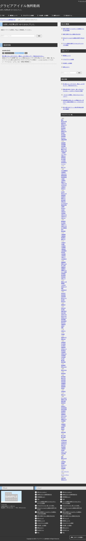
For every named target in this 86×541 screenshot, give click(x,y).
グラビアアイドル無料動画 (20, 6)
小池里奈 (63, 246)
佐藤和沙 (63, 267)
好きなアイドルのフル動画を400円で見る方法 (73, 38)
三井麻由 (63, 425)
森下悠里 (63, 437)
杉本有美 (63, 295)
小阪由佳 (63, 249)
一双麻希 (63, 152)
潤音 (62, 288)
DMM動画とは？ (41, 497)
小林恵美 (63, 255)
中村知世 (63, 357)
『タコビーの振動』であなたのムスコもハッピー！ (73, 95)
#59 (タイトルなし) (42, 492)
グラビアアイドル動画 (28, 15)
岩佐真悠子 (64, 162)
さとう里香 (64, 272)
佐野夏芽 (63, 273)
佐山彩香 (63, 275)
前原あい (63, 406)
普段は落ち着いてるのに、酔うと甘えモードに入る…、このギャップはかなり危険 (73, 90)
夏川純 (62, 360)
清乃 (62, 229)
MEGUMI (63, 432)
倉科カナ (63, 239)
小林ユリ (63, 257)
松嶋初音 (63, 414)
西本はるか (64, 367)
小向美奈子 (64, 259)
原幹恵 (62, 388)
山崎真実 (63, 448)
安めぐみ (63, 445)
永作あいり (64, 349)
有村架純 (63, 136)
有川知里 (63, 134)
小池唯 (62, 244)
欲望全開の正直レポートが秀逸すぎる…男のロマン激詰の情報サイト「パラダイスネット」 (73, 102)
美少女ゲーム (69, 15)
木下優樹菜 (64, 228)
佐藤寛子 (63, 268)
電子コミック (40, 518)
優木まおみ (64, 458)
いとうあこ (64, 154)
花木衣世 (63, 381)
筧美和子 (63, 197)
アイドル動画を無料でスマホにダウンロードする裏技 (73, 44)
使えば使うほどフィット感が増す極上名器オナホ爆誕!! (73, 108)
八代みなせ (64, 442)
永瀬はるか (64, 353)
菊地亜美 (63, 221)
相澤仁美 (63, 123)
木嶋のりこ (64, 224)
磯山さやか (64, 149)
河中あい (63, 208)
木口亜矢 (63, 223)
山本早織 (63, 453)
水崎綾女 (63, 424)
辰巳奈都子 (64, 321)
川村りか (63, 218)
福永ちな (63, 394)
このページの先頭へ (78, 537)
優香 (62, 457)
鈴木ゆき (63, 301)
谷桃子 (62, 326)
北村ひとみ (64, 226)
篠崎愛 (62, 283)
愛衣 (62, 120)
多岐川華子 (64, 311)
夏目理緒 (63, 362)
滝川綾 (62, 309)
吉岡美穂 (63, 461)
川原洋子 (63, 211)
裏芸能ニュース (13, 15)
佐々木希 (63, 265)
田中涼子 (63, 322)
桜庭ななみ (64, 264)
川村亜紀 (63, 213)
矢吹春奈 (63, 447)
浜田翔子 (63, 385)
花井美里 (63, 380)
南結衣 (62, 429)
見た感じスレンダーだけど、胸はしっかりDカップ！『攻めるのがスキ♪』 (23, 56)
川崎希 (62, 206)
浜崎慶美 (63, 383)
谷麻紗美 (63, 324)
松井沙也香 (64, 409)
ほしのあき (64, 398)
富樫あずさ (64, 337)
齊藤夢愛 (63, 262)
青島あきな (64, 125)
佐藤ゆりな (64, 270)
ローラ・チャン (65, 474)
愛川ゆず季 (64, 121)
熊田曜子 (63, 237)
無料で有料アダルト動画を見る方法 (71, 34)
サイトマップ (82, 1)
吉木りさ (63, 466)
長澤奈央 (63, 350)
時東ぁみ (63, 339)
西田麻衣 (63, 365)
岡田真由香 (64, 175)
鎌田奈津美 (64, 205)
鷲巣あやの (64, 479)
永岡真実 (63, 342)
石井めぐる (64, 147)
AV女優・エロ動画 (43, 15)
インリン (63, 164)
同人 (38, 532)
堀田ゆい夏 (64, 399)
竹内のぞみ (64, 314)
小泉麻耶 (63, 247)
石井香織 (63, 144)
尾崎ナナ (63, 182)
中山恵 (62, 358)
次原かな (63, 331)
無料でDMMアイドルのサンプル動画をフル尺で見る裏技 (73, 29)
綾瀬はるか (64, 131)
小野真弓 (63, 187)
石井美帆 (63, 146)
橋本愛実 (63, 376)
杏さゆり (63, 138)
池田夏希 (63, 143)
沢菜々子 (63, 278)
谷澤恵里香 (64, 440)
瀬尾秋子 (63, 304)
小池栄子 (63, 242)
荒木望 (62, 133)
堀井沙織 (63, 401)
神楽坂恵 (63, 195)
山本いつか (64, 452)
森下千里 (63, 435)
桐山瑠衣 (63, 231)
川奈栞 (62, 210)
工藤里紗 (63, 236)
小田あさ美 (64, 183)
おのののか (64, 185)
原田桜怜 (63, 386)
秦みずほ (63, 378)
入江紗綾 (63, 161)
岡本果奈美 (64, 177)
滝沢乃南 (63, 313)
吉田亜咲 (63, 468)
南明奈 (62, 427)
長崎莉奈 (63, 347)
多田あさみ (64, 318)
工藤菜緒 (63, 234)
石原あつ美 (64, 151)
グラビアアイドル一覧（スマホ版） (46, 505)
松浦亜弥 (63, 411)
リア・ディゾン (65, 471)
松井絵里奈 (64, 407)
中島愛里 (63, 352)
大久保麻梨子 (64, 170)
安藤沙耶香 (64, 139)
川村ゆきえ (64, 216)
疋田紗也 (63, 391)
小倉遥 (62, 179)
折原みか (63, 188)
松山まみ (63, 417)
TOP (3, 15)
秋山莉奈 (63, 128)
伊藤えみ (63, 156)
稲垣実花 (63, 157)
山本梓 (62, 450)
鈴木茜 (62, 300)
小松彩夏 (63, 254)
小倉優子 (63, 180)
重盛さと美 (64, 282)
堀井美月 (63, 403)
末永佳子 (63, 293)
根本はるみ (64, 370)
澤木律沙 (63, 277)
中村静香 (63, 355)
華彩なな (63, 198)
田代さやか (64, 316)
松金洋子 (63, 412)
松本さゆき (64, 416)
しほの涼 (63, 285)
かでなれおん (64, 203)
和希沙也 (63, 201)
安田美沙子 (64, 443)
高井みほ (63, 308)
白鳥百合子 (64, 290)
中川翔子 (63, 345)
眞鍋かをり (64, 419)
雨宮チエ (63, 129)
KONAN (63, 252)
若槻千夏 (63, 478)
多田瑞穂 (63, 319)
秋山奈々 (63, 126)
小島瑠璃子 (64, 250)
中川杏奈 (63, 344)
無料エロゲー (57, 15)
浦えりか (63, 167)
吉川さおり (64, 465)
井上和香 (63, 159)
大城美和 (63, 172)
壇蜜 (62, 327)
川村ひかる (64, 214)
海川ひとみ (64, 193)
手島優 (62, 334)
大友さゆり (64, 174)
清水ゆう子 (64, 286)
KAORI (63, 192)
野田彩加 (63, 373)
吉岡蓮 (62, 463)
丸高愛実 (63, 421)
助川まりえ (64, 298)
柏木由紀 (63, 200)
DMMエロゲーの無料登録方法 (44, 494)
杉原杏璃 (63, 296)
